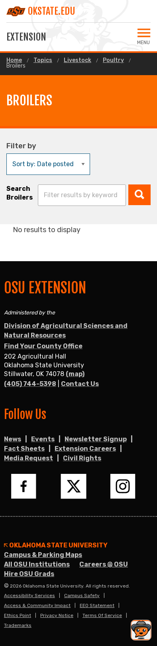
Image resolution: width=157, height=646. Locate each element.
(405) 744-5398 (30, 384)
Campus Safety (82, 595)
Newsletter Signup (96, 439)
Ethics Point (17, 615)
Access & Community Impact (37, 605)
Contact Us (80, 384)
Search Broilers (19, 193)
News (12, 439)
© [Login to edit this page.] (6, 586)
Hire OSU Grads (29, 574)
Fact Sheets (24, 448)
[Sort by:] (48, 164)
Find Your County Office (43, 346)
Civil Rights (82, 458)
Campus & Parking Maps (43, 555)
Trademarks (17, 625)
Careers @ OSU (103, 564)
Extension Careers (85, 448)
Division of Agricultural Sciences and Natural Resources (66, 330)
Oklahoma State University (56, 545)
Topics (42, 60)
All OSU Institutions (37, 564)
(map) (75, 374)
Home (14, 60)
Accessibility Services (29, 595)
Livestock (77, 60)
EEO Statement (97, 605)
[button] (139, 194)
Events (43, 439)
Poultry (113, 60)
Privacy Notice (56, 615)
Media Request (28, 458)
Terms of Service (102, 615)
